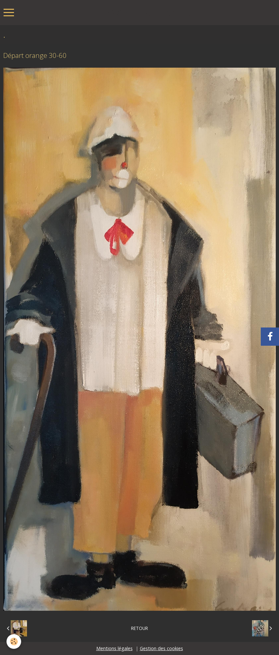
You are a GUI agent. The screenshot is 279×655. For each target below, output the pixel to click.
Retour (139, 628)
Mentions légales (114, 648)
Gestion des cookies (161, 648)
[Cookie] (14, 641)
